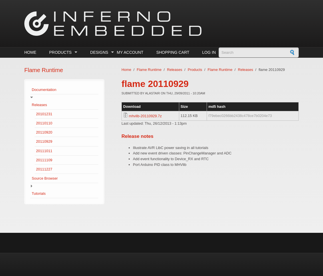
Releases (39, 105)
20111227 (44, 169)
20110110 (44, 123)
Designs (100, 52)
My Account (130, 52)
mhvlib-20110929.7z (145, 116)
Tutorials (39, 193)
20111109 (44, 160)
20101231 (44, 114)
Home (30, 52)
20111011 (44, 151)
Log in (209, 52)
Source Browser (45, 178)
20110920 (44, 132)
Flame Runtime (149, 69)
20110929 (44, 141)
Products (61, 52)
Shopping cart (173, 52)
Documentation (44, 90)
